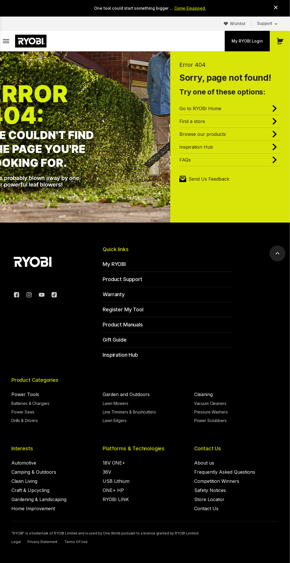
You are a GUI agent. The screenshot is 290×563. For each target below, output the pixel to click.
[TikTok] (54, 295)
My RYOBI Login (247, 41)
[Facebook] (16, 295)
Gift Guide (114, 340)
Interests (22, 448)
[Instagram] (29, 295)
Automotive (23, 463)
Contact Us (207, 448)
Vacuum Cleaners (210, 403)
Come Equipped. (190, 8)
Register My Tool (123, 309)
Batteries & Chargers (30, 403)
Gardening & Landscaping (38, 499)
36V (107, 472)
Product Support (122, 279)
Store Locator (209, 499)
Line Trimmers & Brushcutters (129, 411)
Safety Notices (210, 490)
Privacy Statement (42, 542)
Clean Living (24, 481)
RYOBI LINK (116, 499)
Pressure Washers (211, 411)
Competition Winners (216, 481)
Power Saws (23, 411)
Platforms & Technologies (134, 448)
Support (264, 23)
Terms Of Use (76, 542)
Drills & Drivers (24, 420)
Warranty (114, 294)
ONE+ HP (113, 490)
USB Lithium (116, 481)
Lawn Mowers (115, 403)
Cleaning (203, 394)
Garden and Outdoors (126, 394)
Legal (16, 542)
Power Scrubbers (210, 420)
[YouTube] (41, 295)
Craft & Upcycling (30, 490)
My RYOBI (114, 264)
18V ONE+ (114, 463)
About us (204, 463)
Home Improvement (33, 508)
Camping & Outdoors (33, 472)
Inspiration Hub (120, 355)
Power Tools (25, 394)
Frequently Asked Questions (224, 472)
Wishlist (238, 23)
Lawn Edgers (114, 420)
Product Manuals (123, 325)
